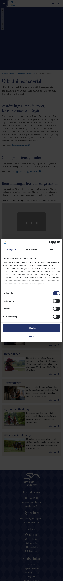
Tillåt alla (31, 328)
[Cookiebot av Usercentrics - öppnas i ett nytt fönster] (49, 242)
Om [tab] (51, 249)
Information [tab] (31, 249)
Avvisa (32, 336)
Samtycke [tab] (11, 249)
